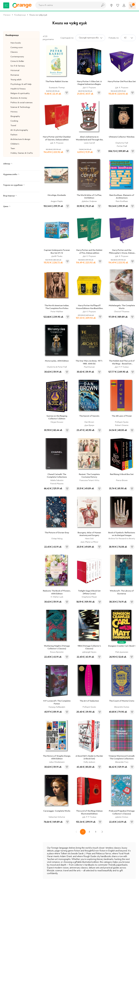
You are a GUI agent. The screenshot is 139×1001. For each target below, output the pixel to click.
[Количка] (132, 5)
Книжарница (20, 15)
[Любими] (117, 5)
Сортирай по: (67, 37)
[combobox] (66, 5)
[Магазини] (111, 5)
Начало (6, 15)
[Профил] (123, 5)
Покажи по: (113, 37)
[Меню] (6, 5)
